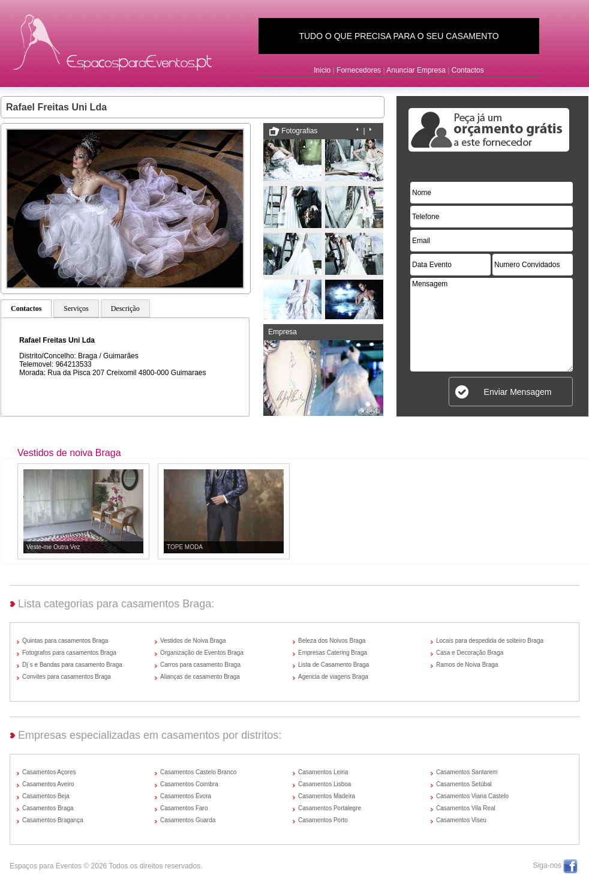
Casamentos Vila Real (465, 808)
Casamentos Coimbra (189, 784)
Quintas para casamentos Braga (65, 640)
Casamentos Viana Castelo (472, 796)
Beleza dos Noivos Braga (331, 640)
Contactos (468, 70)
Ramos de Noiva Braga (467, 664)
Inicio (322, 70)
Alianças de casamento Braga (200, 676)
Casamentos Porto (323, 820)
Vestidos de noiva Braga (69, 453)
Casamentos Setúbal (464, 784)
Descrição (125, 308)
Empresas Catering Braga (332, 652)
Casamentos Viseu (461, 820)
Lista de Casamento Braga (333, 664)
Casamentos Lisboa (324, 784)
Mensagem (491, 324)
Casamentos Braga (48, 808)
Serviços (76, 308)
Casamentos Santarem (466, 772)
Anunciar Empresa (416, 70)
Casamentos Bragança (52, 820)
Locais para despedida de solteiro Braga (489, 640)
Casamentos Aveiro (48, 784)
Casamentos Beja (46, 796)
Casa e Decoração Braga (469, 652)
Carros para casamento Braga (200, 664)
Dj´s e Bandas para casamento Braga (72, 664)
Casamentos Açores (49, 772)
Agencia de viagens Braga (333, 676)
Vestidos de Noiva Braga (193, 640)
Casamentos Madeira (326, 796)
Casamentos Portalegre (329, 808)
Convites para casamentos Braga (66, 676)
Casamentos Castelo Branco (198, 772)
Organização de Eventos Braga (202, 652)
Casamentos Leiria (323, 772)
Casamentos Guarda (187, 820)
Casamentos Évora (185, 796)
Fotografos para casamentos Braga (69, 652)
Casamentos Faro (184, 808)
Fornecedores (358, 70)
